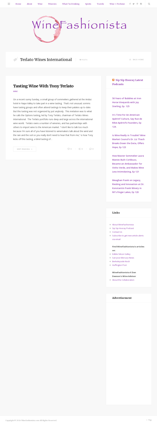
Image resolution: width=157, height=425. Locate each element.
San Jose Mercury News (123, 257)
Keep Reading (24, 149)
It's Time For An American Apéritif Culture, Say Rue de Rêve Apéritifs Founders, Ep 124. (127, 120)
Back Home (136, 59)
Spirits (88, 4)
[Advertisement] (128, 353)
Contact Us (117, 232)
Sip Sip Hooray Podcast (123, 228)
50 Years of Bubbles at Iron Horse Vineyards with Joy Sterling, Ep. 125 (126, 102)
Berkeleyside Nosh (121, 261)
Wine (40, 4)
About (29, 4)
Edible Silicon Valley (121, 254)
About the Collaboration (123, 279)
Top (149, 420)
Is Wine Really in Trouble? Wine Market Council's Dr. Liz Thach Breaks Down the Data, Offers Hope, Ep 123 (128, 141)
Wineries (52, 4)
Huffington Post (119, 265)
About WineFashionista (123, 224)
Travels (100, 4)
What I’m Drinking (71, 4)
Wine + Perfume (117, 4)
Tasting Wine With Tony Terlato (43, 86)
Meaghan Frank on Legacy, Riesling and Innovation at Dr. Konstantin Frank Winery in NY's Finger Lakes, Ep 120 (128, 186)
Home (18, 4)
